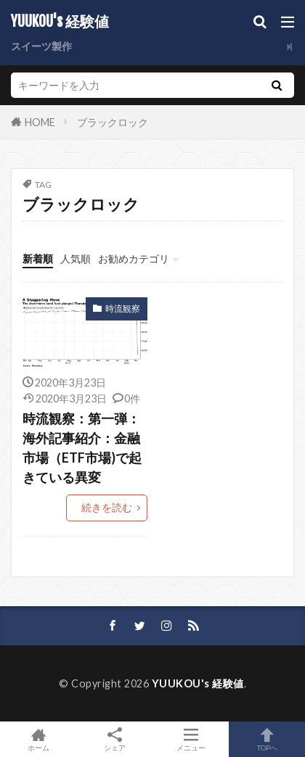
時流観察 (122, 308)
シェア (114, 739)
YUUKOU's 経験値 (60, 22)
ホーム (38, 739)
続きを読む (106, 507)
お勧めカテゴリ (133, 258)
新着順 (38, 258)
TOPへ (267, 739)
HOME (40, 121)
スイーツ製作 (41, 46)
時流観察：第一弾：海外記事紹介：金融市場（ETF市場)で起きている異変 (82, 447)
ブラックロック (112, 122)
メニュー (190, 739)
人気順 (75, 258)
